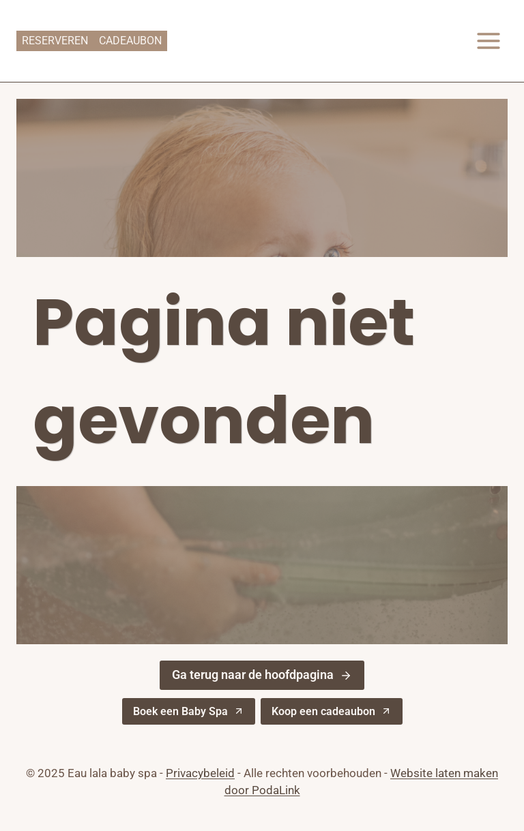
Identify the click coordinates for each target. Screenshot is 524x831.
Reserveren (55, 40)
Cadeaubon (130, 40)
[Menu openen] (488, 40)
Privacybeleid (200, 773)
